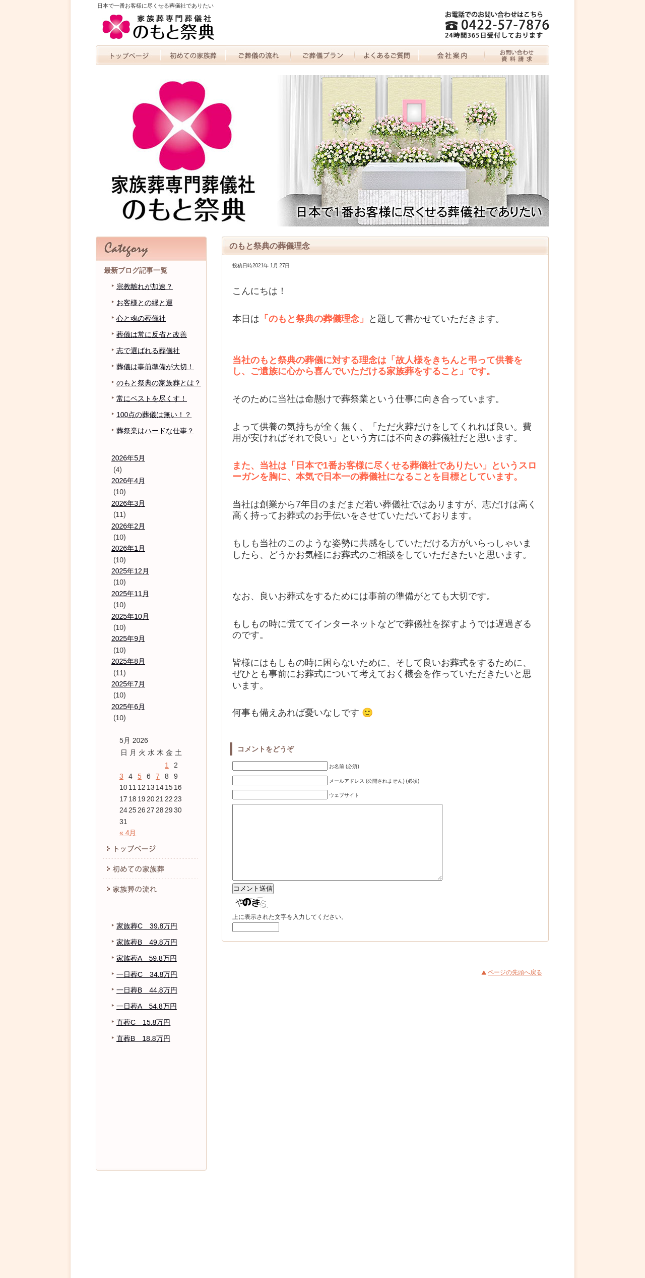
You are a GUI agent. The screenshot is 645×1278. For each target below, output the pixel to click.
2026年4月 (128, 481)
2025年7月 (128, 684)
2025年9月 (128, 638)
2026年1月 (128, 548)
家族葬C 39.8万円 (146, 926)
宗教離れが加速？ (144, 286)
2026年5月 (128, 458)
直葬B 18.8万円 (143, 1038)
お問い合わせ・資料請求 (516, 55)
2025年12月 (130, 571)
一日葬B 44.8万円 (146, 990)
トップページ (128, 55)
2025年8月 (128, 661)
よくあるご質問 (387, 55)
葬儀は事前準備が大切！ (155, 367)
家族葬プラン (322, 55)
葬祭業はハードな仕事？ (155, 431)
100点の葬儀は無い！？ (153, 415)
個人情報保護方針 (151, 1138)
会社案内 (452, 55)
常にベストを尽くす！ (151, 398)
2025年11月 (130, 594)
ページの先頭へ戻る (515, 987)
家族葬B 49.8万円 (146, 942)
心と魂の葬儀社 (141, 318)
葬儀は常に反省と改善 (151, 334)
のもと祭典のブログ (151, 1118)
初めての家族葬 (193, 55)
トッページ (151, 848)
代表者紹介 (151, 1098)
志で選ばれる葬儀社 (148, 350)
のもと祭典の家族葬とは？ (158, 383)
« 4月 (127, 833)
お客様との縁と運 (144, 303)
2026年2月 (128, 526)
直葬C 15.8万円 (143, 1022)
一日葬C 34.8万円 (146, 974)
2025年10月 (130, 616)
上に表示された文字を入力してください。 (289, 932)
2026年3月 (128, 503)
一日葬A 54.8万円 (146, 1006)
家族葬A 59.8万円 (146, 958)
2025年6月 (128, 707)
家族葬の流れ (258, 55)
